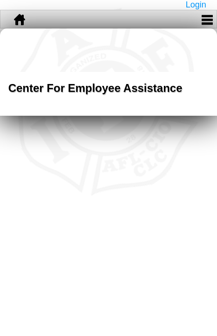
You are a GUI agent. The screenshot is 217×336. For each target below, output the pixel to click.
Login (196, 4)
